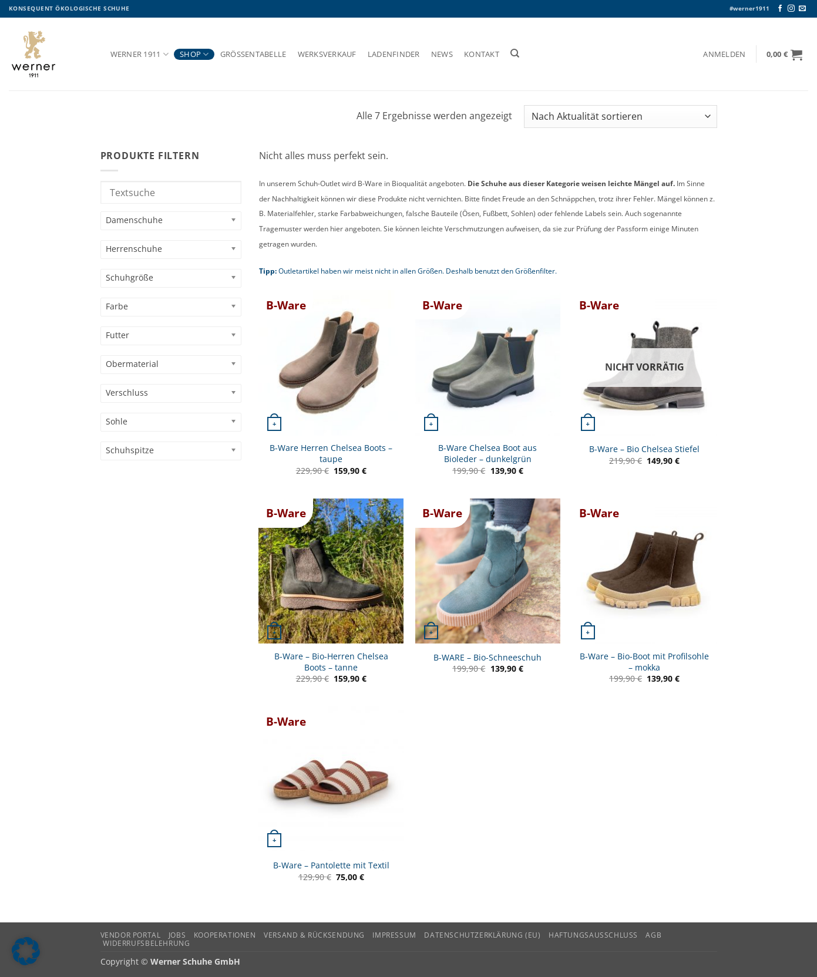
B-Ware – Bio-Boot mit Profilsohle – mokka (644, 662)
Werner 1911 (139, 54)
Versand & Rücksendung (314, 935)
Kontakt (481, 54)
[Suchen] (515, 53)
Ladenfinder (394, 54)
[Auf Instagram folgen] (791, 9)
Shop (194, 54)
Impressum (394, 935)
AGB (653, 935)
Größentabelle (253, 54)
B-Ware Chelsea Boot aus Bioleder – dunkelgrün (487, 453)
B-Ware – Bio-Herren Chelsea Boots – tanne (331, 662)
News (442, 54)
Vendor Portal (130, 935)
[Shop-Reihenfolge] (620, 116)
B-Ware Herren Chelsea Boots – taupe (331, 453)
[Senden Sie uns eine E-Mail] (802, 9)
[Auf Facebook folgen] (780, 9)
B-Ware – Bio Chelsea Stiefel (644, 449)
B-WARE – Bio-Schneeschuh (487, 657)
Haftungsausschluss (593, 935)
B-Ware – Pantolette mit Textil (331, 865)
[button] (724, 54)
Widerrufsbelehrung (146, 943)
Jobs (177, 935)
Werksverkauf (327, 54)
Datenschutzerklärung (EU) (482, 935)
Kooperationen (225, 935)
